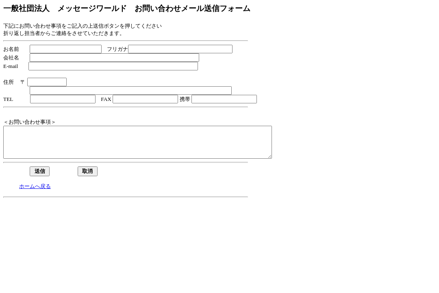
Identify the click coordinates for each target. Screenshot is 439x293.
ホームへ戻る (35, 192)
